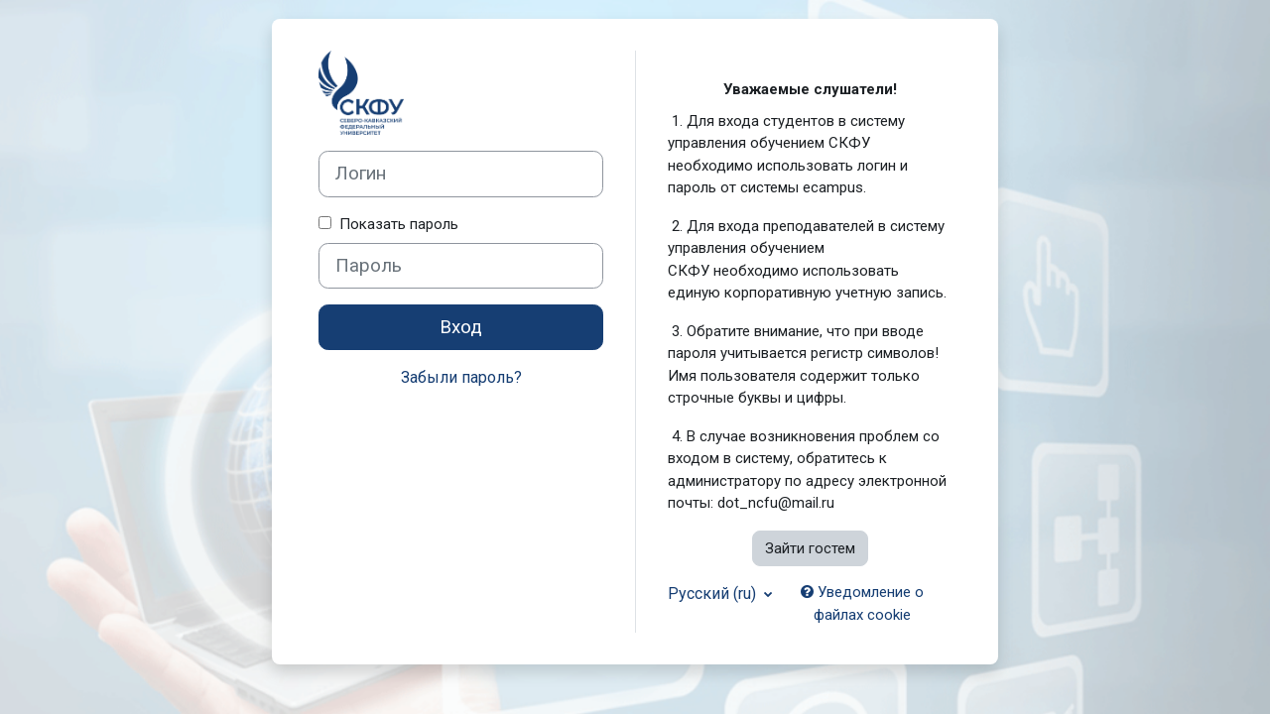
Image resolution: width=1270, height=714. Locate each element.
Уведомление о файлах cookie (862, 603)
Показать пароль (394, 224)
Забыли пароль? (461, 377)
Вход (461, 327)
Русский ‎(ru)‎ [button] (714, 593)
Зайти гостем (810, 548)
